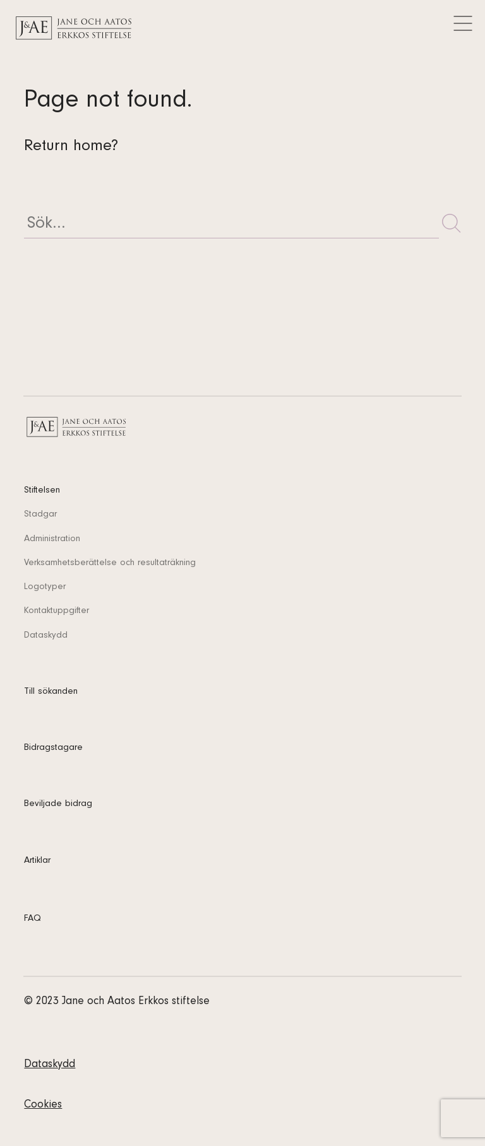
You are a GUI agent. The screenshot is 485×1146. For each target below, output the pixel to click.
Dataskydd (46, 636)
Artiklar (37, 861)
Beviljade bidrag (58, 804)
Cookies (43, 1105)
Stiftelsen (42, 491)
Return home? (71, 147)
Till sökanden (51, 692)
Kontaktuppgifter (56, 611)
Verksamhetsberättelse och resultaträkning (110, 563)
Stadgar (40, 515)
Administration (52, 539)
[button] (451, 223)
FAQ (32, 919)
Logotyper (45, 587)
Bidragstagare (53, 748)
